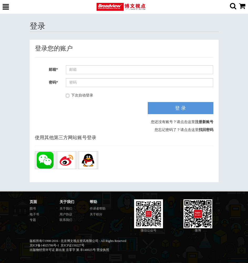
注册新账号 (204, 122)
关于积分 (96, 214)
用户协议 (66, 214)
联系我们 (66, 220)
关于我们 (66, 208)
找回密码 (206, 130)
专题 (33, 220)
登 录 (180, 108)
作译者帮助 (97, 208)
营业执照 (103, 250)
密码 (53, 82)
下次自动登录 (79, 95)
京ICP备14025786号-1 (44, 245)
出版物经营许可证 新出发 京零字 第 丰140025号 (63, 250)
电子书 (34, 214)
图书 (33, 208)
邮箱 (53, 70)
